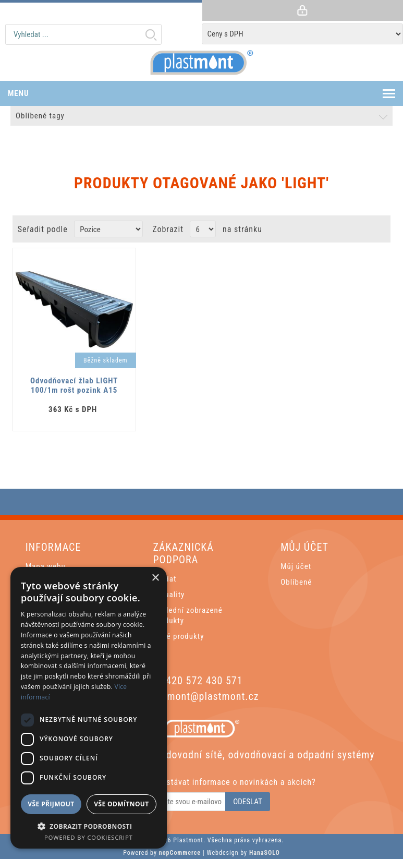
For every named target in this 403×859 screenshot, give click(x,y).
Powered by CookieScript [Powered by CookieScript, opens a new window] (88, 837)
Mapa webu (46, 566)
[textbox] (83, 34)
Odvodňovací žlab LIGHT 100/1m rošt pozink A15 (74, 385)
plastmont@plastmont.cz (201, 696)
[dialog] (88, 708)
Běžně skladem (105, 360)
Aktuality (169, 594)
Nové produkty (178, 636)
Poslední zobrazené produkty (187, 615)
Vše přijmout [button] (51, 804)
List (379, 229)
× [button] (155, 578)
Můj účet (295, 566)
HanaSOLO (264, 852)
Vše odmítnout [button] (121, 804)
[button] (88, 826)
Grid (359, 229)
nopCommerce (180, 852)
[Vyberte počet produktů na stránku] (203, 229)
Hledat (150, 34)
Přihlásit (303, 10)
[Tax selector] (303, 33)
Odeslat (247, 801)
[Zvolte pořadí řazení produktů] (108, 229)
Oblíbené (296, 582)
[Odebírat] (180, 801)
